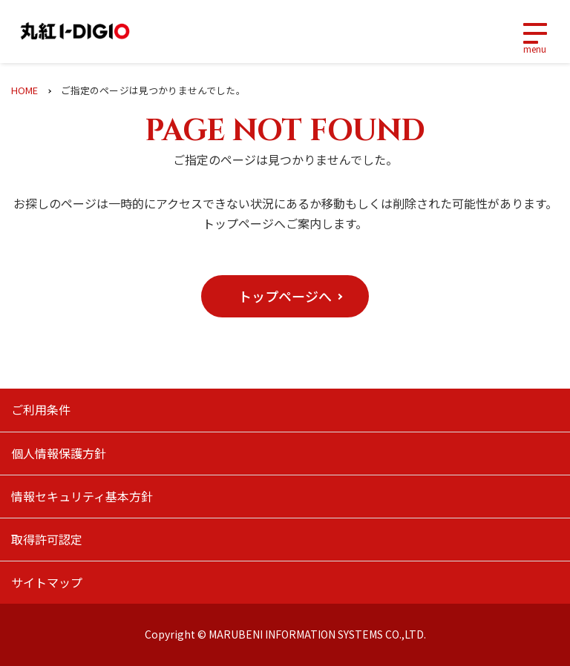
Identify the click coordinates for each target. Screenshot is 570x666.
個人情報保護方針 (58, 453)
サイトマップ (46, 582)
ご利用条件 (41, 409)
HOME (25, 90)
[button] (285, 296)
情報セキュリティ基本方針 (82, 496)
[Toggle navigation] (534, 31)
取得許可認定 (46, 539)
